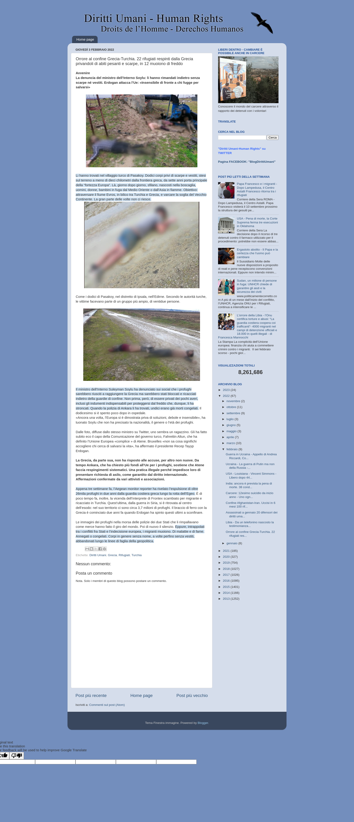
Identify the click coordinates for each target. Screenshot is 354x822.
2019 (227, 562)
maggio (231, 431)
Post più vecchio (192, 695)
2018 (227, 569)
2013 (227, 598)
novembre (233, 401)
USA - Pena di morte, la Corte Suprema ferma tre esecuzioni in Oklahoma (257, 222)
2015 (227, 587)
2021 (227, 550)
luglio (230, 419)
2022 (227, 396)
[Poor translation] (16, 755)
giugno (231, 425)
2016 (227, 580)
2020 (227, 556)
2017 (227, 574)
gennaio (232, 543)
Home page (85, 39)
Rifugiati (124, 555)
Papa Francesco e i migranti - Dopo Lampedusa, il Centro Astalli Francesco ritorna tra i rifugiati (257, 189)
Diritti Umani (97, 555)
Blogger (203, 723)
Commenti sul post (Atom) (107, 705)
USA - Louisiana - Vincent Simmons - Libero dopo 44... (251, 475)
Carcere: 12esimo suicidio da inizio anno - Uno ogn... (249, 494)
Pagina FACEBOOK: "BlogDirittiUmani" (247, 161)
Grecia (112, 555)
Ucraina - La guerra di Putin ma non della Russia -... (250, 465)
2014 (227, 592)
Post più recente (91, 695)
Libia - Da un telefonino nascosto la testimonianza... (250, 524)
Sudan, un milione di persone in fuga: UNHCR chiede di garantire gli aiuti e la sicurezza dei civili (257, 286)
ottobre (231, 407)
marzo (231, 443)
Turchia (136, 555)
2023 (227, 390)
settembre (233, 413)
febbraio (232, 449)
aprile (230, 437)
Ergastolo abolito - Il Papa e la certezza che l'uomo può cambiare (257, 253)
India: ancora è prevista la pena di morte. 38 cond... (249, 485)
